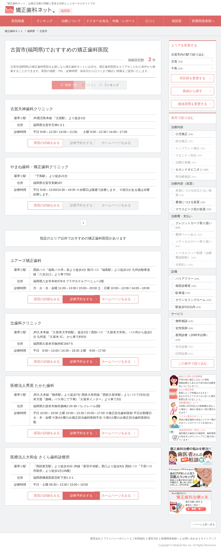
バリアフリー (184, 278)
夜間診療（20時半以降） (192, 335)
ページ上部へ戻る (204, 524)
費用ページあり (186, 234)
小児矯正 (181, 134)
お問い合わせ (188, 537)
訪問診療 (181, 353)
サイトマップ (207, 537)
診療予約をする (83, 299)
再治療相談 (183, 176)
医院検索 (17, 21)
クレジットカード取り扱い (193, 223)
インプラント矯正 (187, 148)
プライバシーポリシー (109, 537)
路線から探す (192, 91)
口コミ (150, 21)
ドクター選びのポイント (191, 416)
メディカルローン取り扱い (193, 241)
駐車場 (180, 293)
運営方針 (148, 537)
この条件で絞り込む (192, 363)
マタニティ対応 (186, 155)
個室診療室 (183, 285)
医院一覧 (40, 85)
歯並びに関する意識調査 (190, 376)
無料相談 (181, 321)
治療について (71, 21)
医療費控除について (188, 403)
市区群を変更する (192, 78)
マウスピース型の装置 (190, 209)
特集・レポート (123, 21)
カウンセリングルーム (190, 299)
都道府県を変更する (192, 104)
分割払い (181, 264)
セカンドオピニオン (189, 169)
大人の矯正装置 (186, 389)
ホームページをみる (131, 299)
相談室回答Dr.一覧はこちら (192, 430)
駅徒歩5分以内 (185, 307)
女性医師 (181, 328)
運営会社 (86, 537)
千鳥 (177, 68)
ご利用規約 (133, 537)
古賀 (177, 61)
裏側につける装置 (187, 202)
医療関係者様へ (203, 21)
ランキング (44, 21)
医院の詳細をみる (34, 143)
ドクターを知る (97, 21)
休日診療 (181, 346)
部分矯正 (181, 141)
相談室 (177, 21)
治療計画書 (183, 162)
